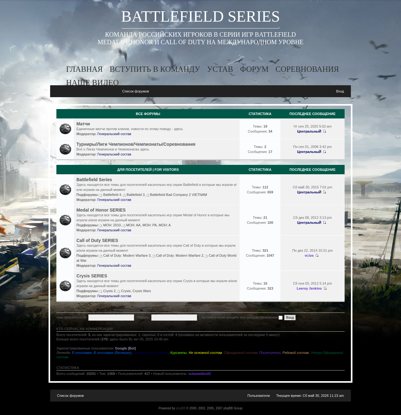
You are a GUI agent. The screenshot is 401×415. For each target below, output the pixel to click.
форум (254, 69)
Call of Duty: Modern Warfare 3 (126, 255)
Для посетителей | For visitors (148, 169)
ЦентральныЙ (309, 131)
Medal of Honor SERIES (101, 210)
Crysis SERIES (91, 275)
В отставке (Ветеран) (113, 353)
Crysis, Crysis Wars (136, 291)
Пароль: (143, 317)
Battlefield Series (94, 179)
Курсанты (178, 353)
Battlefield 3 (135, 195)
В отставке (81, 353)
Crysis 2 (109, 291)
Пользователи (258, 395)
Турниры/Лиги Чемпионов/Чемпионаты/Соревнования (135, 144)
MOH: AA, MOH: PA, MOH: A (148, 225)
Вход (340, 91)
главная (84, 69)
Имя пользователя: (71, 317)
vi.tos (309, 255)
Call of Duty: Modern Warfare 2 (179, 255)
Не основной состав (205, 353)
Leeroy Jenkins (309, 288)
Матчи (83, 123)
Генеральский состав (114, 134)
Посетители (269, 353)
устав (220, 69)
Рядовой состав (295, 353)
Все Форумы (148, 114)
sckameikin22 (199, 374)
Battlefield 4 (112, 195)
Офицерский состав (240, 353)
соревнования (307, 69)
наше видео (92, 82)
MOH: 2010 (112, 225)
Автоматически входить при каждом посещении (242, 317)
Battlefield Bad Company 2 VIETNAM (178, 195)
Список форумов (135, 91)
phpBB (180, 408)
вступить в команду (155, 69)
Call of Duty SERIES (97, 240)
